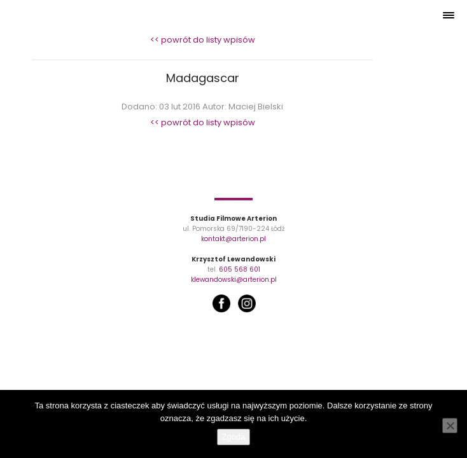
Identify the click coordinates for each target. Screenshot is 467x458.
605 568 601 (239, 269)
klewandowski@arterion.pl (234, 279)
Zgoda (234, 436)
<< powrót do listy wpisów (202, 40)
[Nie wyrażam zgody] (449, 425)
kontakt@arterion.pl (233, 239)
